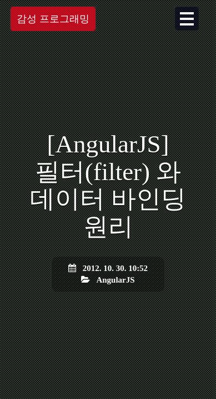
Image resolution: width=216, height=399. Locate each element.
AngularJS (115, 279)
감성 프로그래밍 (53, 18)
